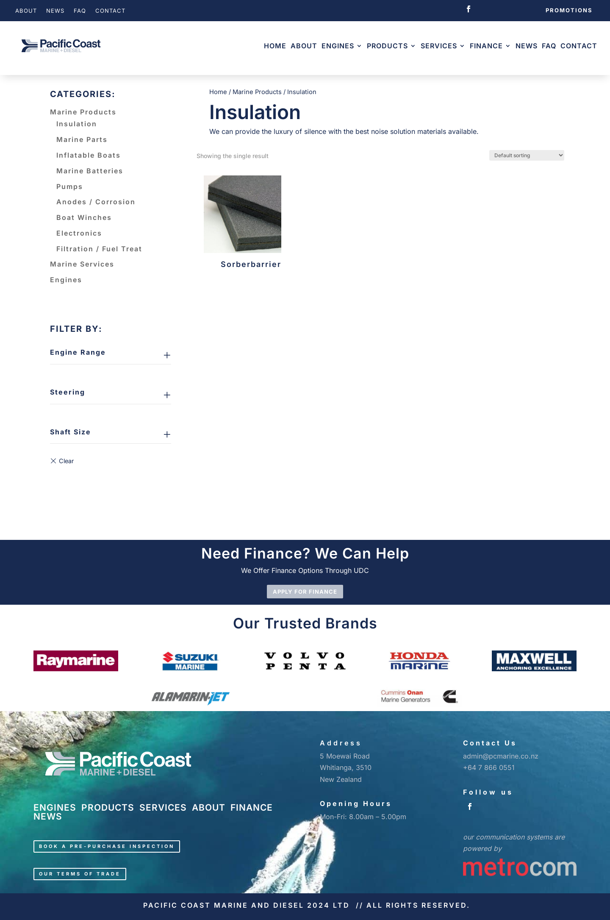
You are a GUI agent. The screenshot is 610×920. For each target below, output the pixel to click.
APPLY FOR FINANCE (305, 591)
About (26, 11)
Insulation (76, 124)
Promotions (569, 10)
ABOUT (208, 807)
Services (439, 46)
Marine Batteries (89, 171)
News (55, 11)
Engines (338, 46)
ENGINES (54, 807)
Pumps (69, 186)
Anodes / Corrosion (96, 201)
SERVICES (163, 807)
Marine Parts (82, 139)
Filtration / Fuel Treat (99, 249)
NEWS (47, 816)
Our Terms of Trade (80, 874)
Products (387, 46)
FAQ (80, 11)
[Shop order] (526, 155)
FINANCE (251, 807)
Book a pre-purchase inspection (107, 846)
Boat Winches (84, 217)
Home (275, 46)
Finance (486, 46)
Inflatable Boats (88, 155)
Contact (110, 11)
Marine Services (82, 264)
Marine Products (83, 112)
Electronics (79, 233)
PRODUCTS (107, 807)
